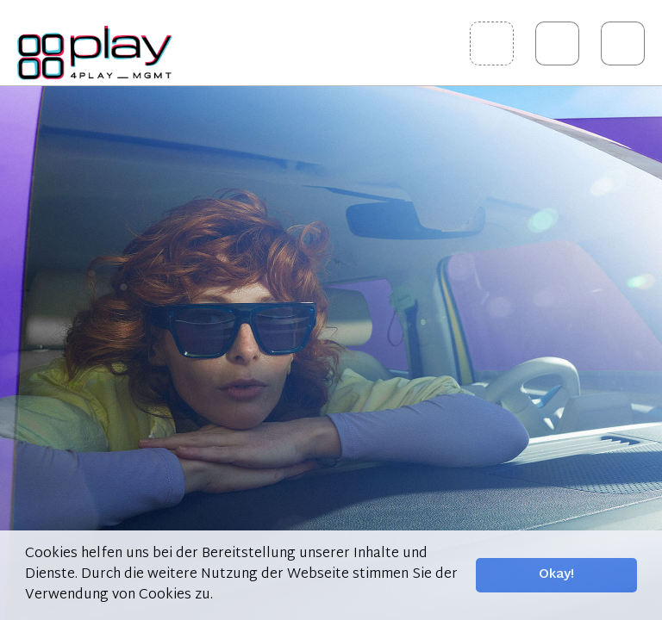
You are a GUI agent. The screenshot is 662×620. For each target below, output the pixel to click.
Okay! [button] (556, 574)
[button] (219, 595)
